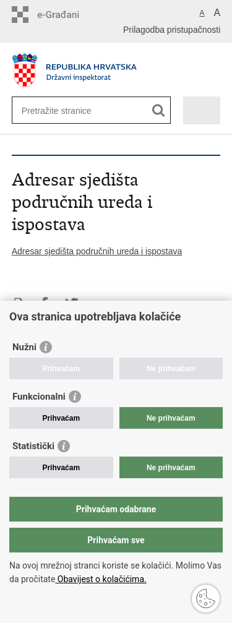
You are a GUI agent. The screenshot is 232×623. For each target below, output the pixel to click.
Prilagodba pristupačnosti (171, 30)
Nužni (24, 347)
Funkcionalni (39, 396)
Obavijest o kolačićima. (100, 579)
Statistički (33, 446)
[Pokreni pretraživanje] (158, 110)
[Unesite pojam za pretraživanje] (66, 110)
